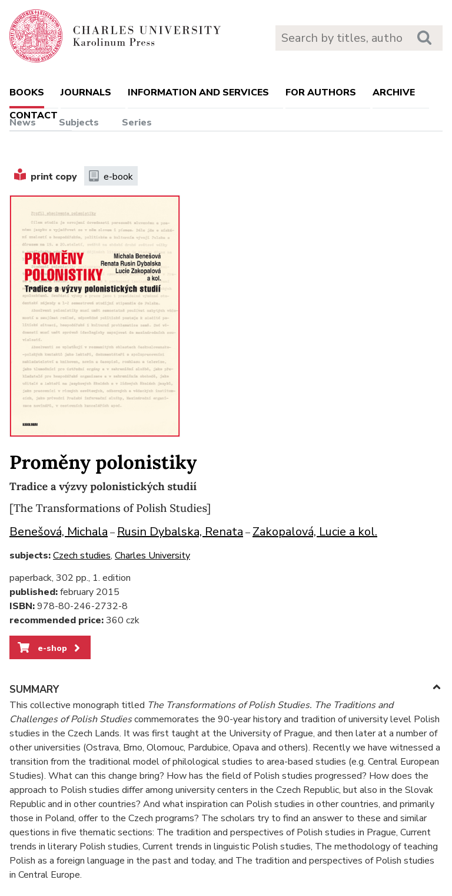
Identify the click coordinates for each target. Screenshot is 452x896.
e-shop (50, 648)
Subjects (79, 122)
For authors (320, 92)
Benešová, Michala (58, 532)
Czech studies (82, 555)
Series (137, 122)
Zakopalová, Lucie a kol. (314, 532)
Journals (86, 92)
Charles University (152, 555)
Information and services (198, 92)
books (26, 92)
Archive (394, 92)
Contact (33, 115)
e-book (111, 176)
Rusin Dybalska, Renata (180, 532)
